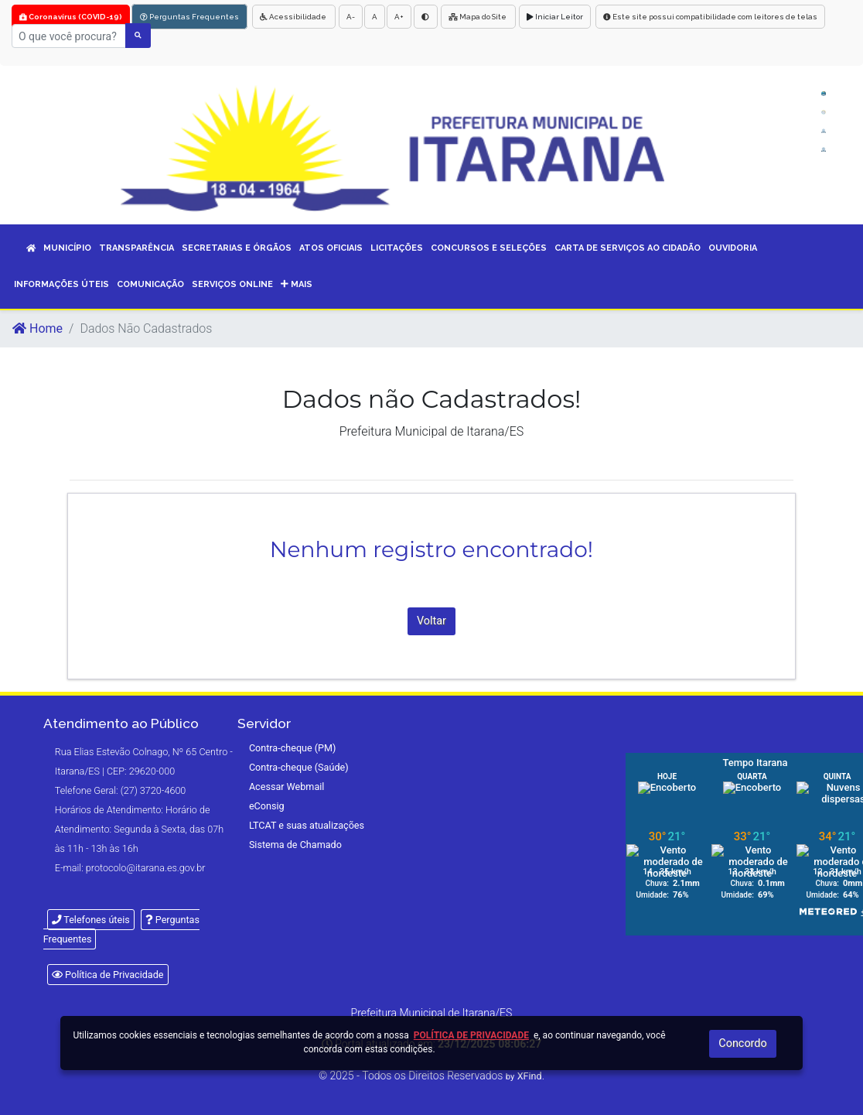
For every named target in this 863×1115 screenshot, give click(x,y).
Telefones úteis (91, 919)
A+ (399, 16)
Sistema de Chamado (295, 844)
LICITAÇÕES (396, 248)
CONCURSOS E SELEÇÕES (489, 248)
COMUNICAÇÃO (150, 284)
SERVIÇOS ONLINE (232, 284)
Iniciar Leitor (554, 16)
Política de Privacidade (108, 974)
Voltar (431, 621)
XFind (529, 1076)
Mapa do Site (478, 16)
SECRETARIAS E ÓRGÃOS (237, 248)
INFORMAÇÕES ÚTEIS (61, 284)
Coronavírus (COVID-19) (70, 16)
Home (37, 328)
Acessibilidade (294, 16)
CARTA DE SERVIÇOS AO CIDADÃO (627, 248)
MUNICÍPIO (67, 248)
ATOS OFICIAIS (331, 248)
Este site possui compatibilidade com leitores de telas (710, 16)
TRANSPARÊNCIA (136, 248)
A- (350, 16)
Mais (296, 284)
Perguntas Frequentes (189, 16)
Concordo (742, 1043)
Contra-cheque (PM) (292, 748)
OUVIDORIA (732, 248)
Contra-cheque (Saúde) (299, 767)
